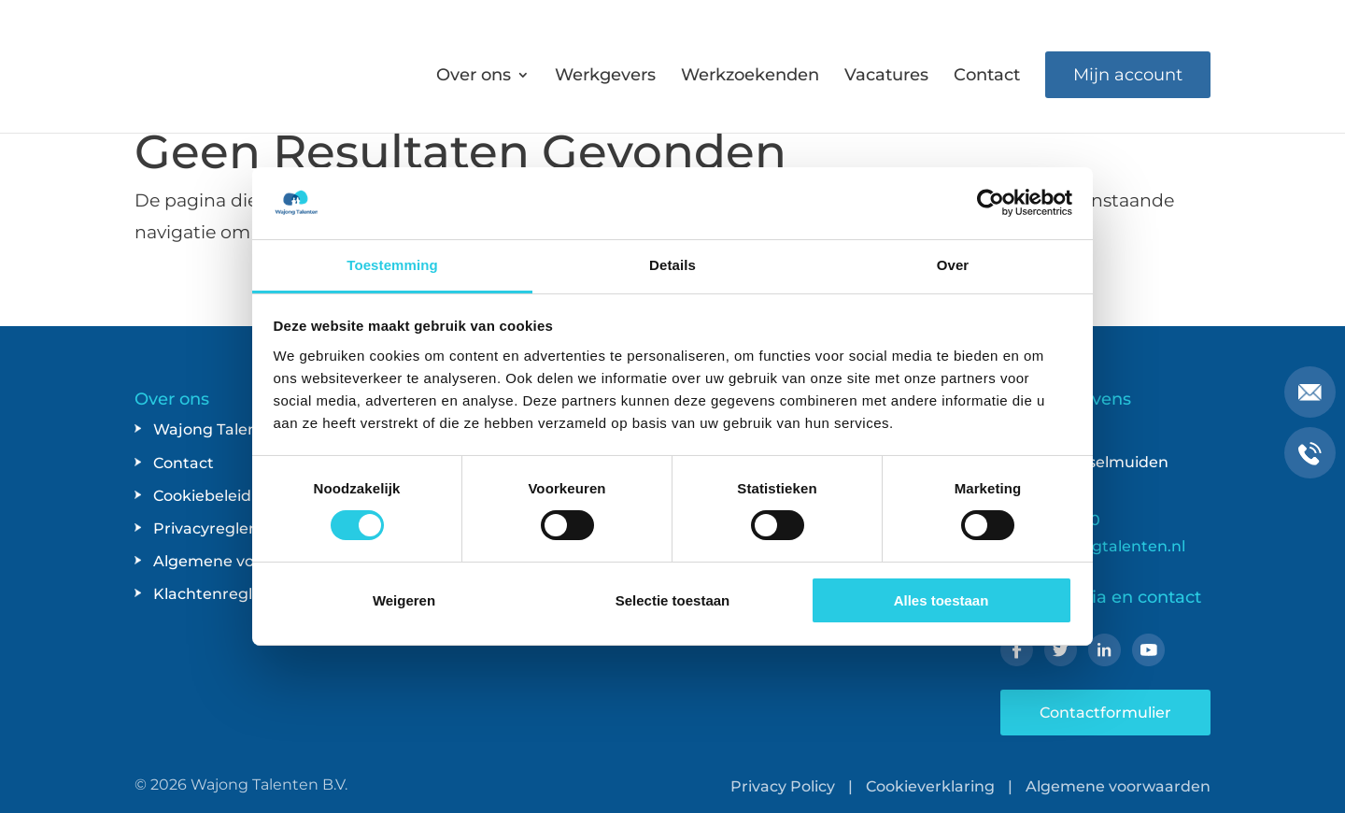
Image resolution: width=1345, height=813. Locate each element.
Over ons (473, 76)
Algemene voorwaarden (245, 561)
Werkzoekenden (750, 76)
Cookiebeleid (202, 496)
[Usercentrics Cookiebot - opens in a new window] (990, 203)
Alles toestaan (941, 600)
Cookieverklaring (930, 786)
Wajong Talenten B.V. (269, 784)
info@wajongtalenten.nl (1092, 546)
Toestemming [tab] (392, 265)
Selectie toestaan (673, 600)
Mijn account (1127, 74)
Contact (987, 76)
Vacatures (886, 76)
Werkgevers (605, 76)
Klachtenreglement (228, 594)
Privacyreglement (221, 528)
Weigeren (404, 600)
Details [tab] (672, 265)
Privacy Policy (782, 786)
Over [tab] (953, 265)
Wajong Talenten (218, 429)
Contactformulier (1105, 712)
